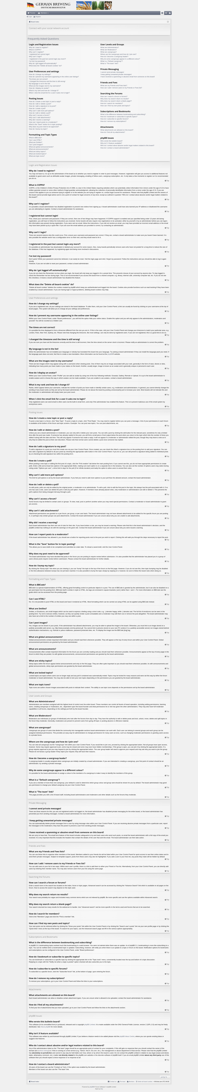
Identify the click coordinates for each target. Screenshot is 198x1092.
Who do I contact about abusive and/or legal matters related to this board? (127, 145)
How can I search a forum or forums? (113, 96)
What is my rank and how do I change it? (44, 90)
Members (44, 13)
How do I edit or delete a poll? (40, 113)
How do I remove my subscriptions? (113, 121)
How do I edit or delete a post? (40, 104)
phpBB (110, 354)
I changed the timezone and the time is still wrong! (47, 81)
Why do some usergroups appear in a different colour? (120, 59)
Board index (35, 1081)
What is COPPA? (35, 50)
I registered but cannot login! (39, 54)
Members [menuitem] (131, 1081)
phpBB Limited (89, 1024)
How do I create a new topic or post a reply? (45, 101)
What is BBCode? (35, 138)
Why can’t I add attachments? (40, 117)
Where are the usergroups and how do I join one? (118, 54)
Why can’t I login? (35, 56)
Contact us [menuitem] (113, 1081)
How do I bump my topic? (38, 129)
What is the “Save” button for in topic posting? (45, 124)
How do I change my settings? (40, 74)
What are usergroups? (108, 52)
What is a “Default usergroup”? (111, 61)
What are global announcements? (41, 147)
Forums (32, 13)
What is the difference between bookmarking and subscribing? (123, 114)
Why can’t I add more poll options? (41, 111)
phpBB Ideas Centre (127, 1036)
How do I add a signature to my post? (42, 106)
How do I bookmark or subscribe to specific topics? (118, 117)
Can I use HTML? (35, 140)
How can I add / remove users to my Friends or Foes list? (121, 88)
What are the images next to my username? (45, 86)
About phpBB (46, 1027)
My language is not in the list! (39, 84)
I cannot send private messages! (112, 72)
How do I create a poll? (37, 108)
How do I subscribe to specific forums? (114, 119)
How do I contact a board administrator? (115, 148)
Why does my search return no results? (114, 99)
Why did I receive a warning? (39, 120)
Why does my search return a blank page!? (116, 101)
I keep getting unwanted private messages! (116, 74)
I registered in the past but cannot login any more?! (47, 59)
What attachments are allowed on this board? (116, 130)
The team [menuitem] (122, 1081)
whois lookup (43, 1051)
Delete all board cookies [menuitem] (145, 1081)
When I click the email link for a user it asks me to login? (49, 93)
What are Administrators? (109, 47)
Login (30, 16)
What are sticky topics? (37, 151)
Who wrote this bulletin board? (111, 141)
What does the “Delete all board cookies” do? (45, 66)
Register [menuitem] (170, 13)
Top (167, 181)
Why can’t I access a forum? (39, 115)
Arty (101, 1089)
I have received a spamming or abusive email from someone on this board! (127, 77)
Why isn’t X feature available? (111, 143)
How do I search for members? (111, 103)
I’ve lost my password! (37, 61)
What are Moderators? (108, 50)
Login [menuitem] (166, 13)
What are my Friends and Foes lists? (113, 85)
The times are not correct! (38, 79)
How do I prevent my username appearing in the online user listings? (54, 77)
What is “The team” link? (109, 63)
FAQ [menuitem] (163, 13)
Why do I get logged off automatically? (43, 63)
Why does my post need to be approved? (44, 127)
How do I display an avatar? (39, 88)
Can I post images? (36, 145)
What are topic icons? (37, 156)
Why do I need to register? (38, 47)
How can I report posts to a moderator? (43, 122)
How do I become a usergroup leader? (114, 56)
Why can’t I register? (36, 52)
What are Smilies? (35, 142)
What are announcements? (39, 149)
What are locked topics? (37, 154)
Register (38, 16)
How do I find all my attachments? (112, 132)
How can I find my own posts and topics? (115, 106)
